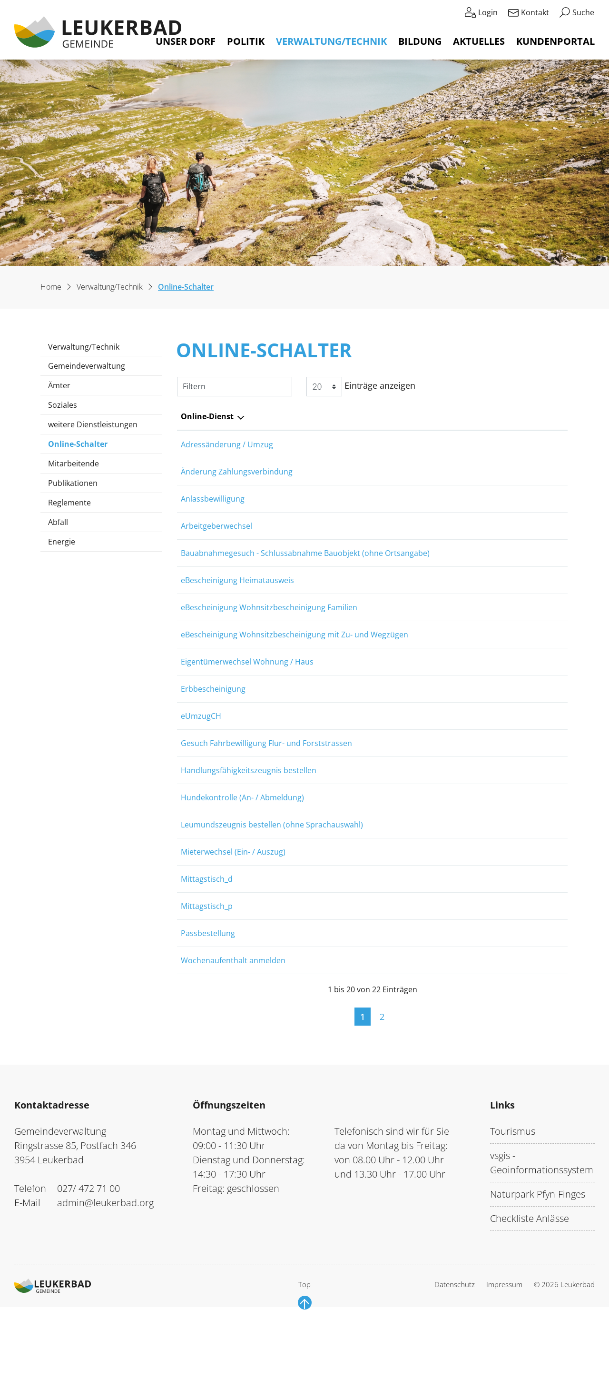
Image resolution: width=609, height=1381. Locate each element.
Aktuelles (479, 41)
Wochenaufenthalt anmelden (233, 1023)
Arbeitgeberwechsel (216, 536)
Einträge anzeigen (360, 386)
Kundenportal (555, 41)
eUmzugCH (201, 749)
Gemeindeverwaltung (86, 366)
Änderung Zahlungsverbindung (237, 475)
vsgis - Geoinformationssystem (541, 1229)
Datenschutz (454, 1351)
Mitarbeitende (73, 463)
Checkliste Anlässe (529, 1285)
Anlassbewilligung (213, 505)
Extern (543, 598)
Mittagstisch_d (207, 932)
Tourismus (512, 1197)
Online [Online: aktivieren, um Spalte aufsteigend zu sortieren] (458, 416)
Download (543, 781)
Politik (246, 41)
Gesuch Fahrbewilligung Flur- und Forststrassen (266, 780)
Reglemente (69, 502)
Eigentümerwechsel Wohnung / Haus (247, 688)
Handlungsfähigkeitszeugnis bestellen (248, 810)
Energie (61, 541)
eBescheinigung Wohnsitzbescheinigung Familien (269, 627)
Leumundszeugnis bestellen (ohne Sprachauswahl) (272, 871)
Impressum (504, 1351)
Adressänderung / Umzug (227, 444)
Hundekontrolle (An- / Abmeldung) (242, 841)
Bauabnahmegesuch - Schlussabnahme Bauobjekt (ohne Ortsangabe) (305, 566)
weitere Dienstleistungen (93, 424)
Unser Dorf (186, 41)
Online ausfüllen (477, 446)
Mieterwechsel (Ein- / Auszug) (233, 902)
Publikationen (73, 483)
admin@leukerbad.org (105, 1269)
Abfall (58, 522)
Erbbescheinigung (213, 719)
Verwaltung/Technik (331, 41)
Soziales (62, 405)
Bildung (420, 41)
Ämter (59, 385)
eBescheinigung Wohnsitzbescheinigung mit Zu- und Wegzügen (294, 658)
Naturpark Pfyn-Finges (537, 1260)
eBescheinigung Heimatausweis (237, 597)
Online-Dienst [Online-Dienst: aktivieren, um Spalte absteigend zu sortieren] (207, 416)
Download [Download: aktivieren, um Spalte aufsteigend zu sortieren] (531, 416)
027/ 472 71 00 (88, 1255)
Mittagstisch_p (207, 963)
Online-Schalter (78, 446)
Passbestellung (208, 993)
